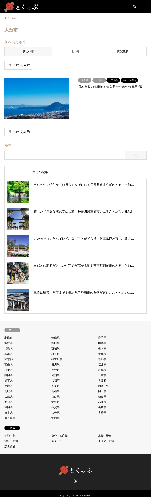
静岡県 (8, 375)
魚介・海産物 (59, 435)
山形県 (102, 343)
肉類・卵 (9, 435)
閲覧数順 (122, 51)
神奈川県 (56, 359)
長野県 (55, 369)
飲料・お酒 (11, 441)
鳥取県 (8, 391)
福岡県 (8, 407)
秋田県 (55, 343)
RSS (75, 481)
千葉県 (102, 353)
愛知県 (55, 375)
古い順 (75, 51)
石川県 (55, 364)
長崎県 (102, 407)
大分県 (55, 412)
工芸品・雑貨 (106, 441)
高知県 (102, 402)
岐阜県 (102, 369)
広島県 (8, 396)
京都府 (55, 380)
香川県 (8, 402)
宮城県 (8, 343)
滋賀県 (8, 380)
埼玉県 (55, 353)
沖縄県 (55, 418)
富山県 (8, 364)
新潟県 (102, 359)
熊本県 (8, 412)
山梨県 (8, 369)
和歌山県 (103, 386)
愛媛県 (55, 402)
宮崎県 (102, 412)
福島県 (8, 348)
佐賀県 (55, 407)
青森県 (55, 337)
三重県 (102, 375)
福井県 (102, 364)
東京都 (8, 359)
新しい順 (28, 51)
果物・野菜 (105, 435)
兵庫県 (8, 386)
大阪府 (102, 380)
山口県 (55, 396)
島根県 (55, 391)
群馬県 (8, 353)
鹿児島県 (9, 418)
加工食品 (9, 446)
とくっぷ (66, 495)
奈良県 (55, 386)
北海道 (8, 337)
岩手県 (102, 337)
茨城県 (55, 348)
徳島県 (102, 396)
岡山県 (102, 391)
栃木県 (102, 348)
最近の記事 (40, 172)
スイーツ (56, 441)
